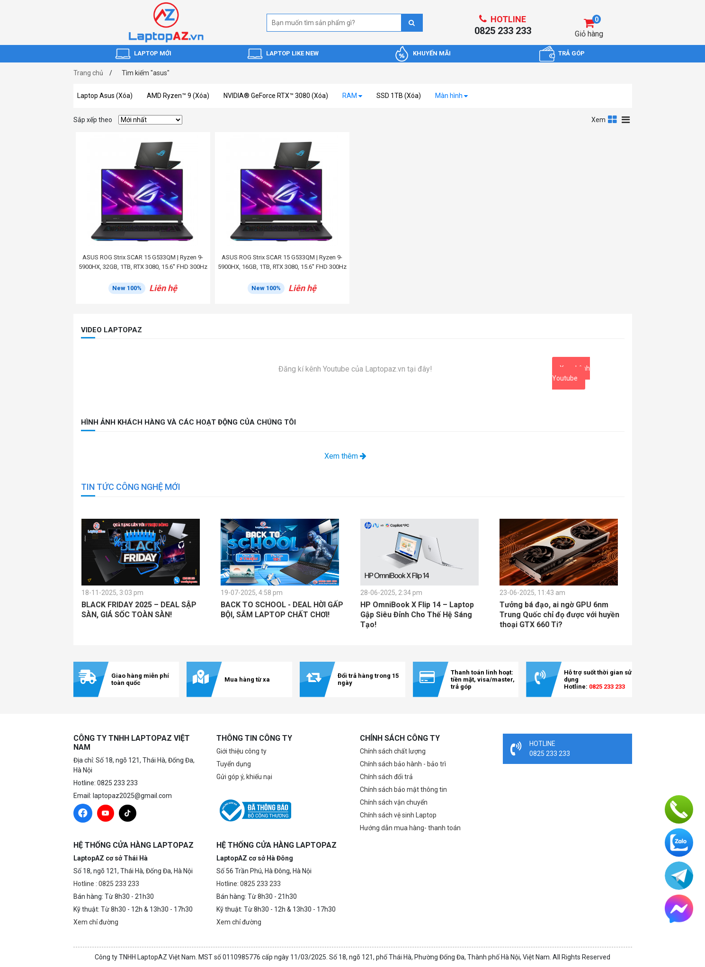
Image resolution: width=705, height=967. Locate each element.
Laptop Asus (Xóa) (105, 95)
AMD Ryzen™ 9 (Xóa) (178, 95)
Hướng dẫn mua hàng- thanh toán (410, 828)
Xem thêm (345, 456)
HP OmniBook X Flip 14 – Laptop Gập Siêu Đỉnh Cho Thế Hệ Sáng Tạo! (417, 614)
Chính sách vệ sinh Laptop (398, 815)
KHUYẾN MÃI (432, 53)
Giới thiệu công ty (241, 751)
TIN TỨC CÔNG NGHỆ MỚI (130, 487)
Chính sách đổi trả (386, 777)
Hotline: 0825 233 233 (248, 883)
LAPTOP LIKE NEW (292, 53)
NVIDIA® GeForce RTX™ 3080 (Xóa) (275, 95)
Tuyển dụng (233, 764)
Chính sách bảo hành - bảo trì (403, 764)
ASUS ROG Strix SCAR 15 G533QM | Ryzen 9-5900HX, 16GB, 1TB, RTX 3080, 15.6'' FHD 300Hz (282, 262)
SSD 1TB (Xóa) (398, 95)
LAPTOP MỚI (152, 53)
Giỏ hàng (589, 33)
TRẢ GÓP (571, 53)
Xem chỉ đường (95, 922)
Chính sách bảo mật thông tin (403, 789)
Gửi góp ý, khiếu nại (244, 777)
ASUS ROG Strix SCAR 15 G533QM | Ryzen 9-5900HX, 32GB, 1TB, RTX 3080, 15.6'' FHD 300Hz (143, 262)
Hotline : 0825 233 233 (106, 883)
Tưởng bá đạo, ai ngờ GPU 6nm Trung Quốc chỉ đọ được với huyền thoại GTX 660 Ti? (559, 614)
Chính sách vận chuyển (394, 802)
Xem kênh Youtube (571, 373)
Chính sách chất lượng (393, 751)
